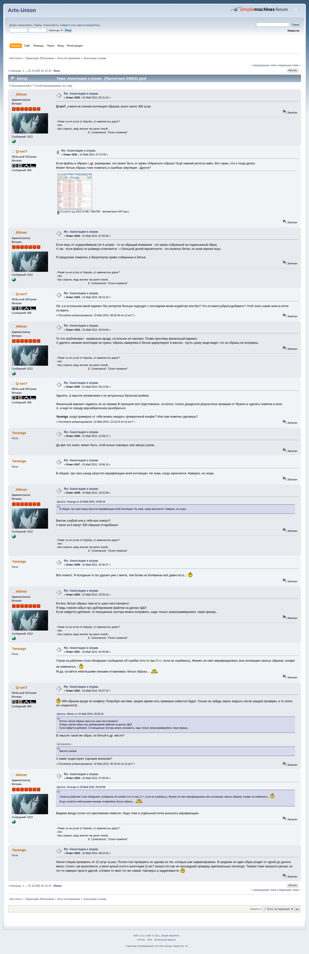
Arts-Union (22, 10)
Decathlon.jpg (66, 211)
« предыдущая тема (263, 65)
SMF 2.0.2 (138, 935)
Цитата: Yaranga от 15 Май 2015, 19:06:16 (81, 501)
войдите (65, 25)
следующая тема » (289, 65)
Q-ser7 (21, 151)
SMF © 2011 (153, 935)
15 (29, 70)
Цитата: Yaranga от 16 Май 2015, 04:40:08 (81, 787)
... (26, 70)
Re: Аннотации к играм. (81, 93)
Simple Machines (170, 935)
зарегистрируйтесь (88, 25)
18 (42, 70)
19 (45, 70)
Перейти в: (256, 909)
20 (49, 70)
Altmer (21, 94)
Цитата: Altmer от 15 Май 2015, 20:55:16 (80, 714)
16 (33, 70)
